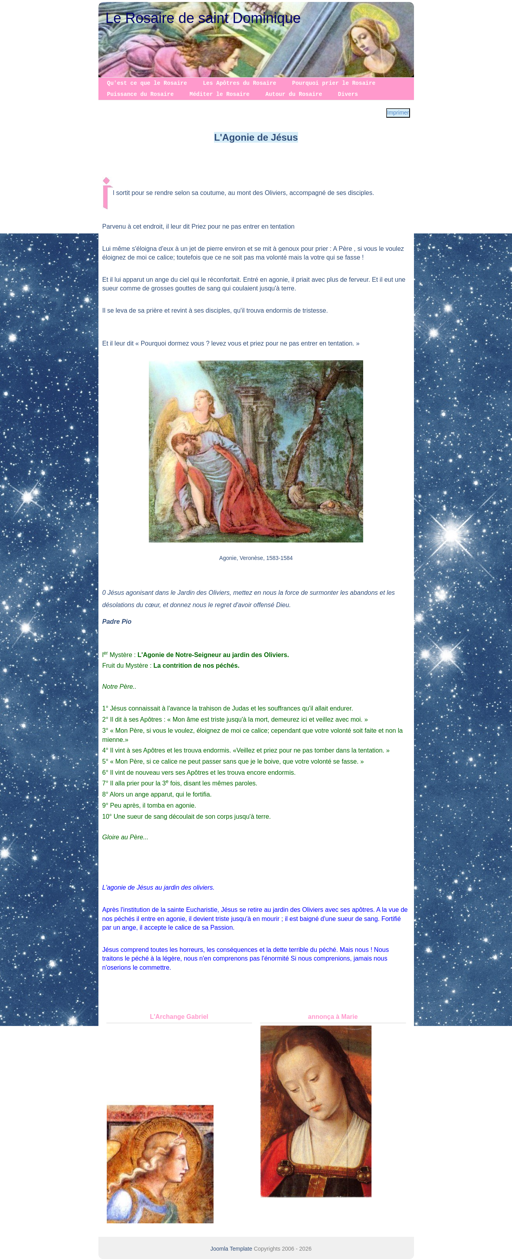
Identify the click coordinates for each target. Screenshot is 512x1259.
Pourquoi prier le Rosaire (333, 83)
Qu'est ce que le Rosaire (147, 83)
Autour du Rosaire (294, 94)
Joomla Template (231, 1249)
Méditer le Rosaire (220, 94)
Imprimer (398, 112)
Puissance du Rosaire (140, 94)
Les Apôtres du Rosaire (239, 83)
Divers (348, 94)
